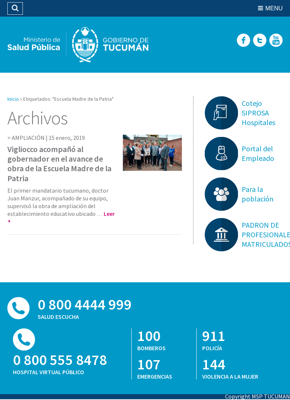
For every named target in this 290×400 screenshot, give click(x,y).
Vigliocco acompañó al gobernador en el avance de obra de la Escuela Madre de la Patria (59, 163)
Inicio (13, 99)
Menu (274, 8)
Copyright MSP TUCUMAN (257, 396)
